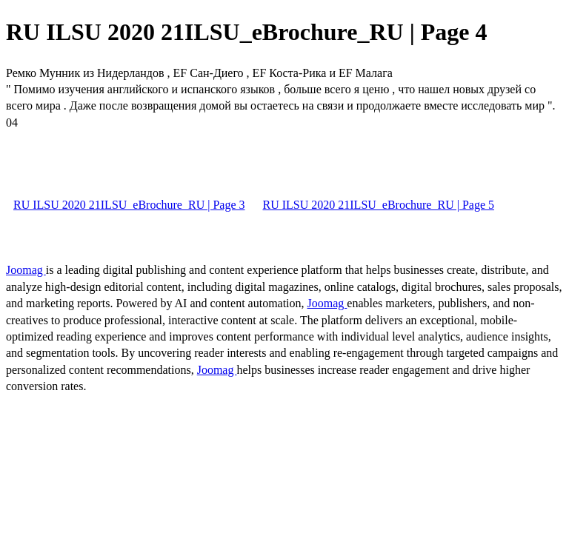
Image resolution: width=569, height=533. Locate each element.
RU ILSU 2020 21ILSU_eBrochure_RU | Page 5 (379, 204)
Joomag (26, 270)
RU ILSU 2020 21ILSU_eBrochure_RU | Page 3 (129, 204)
